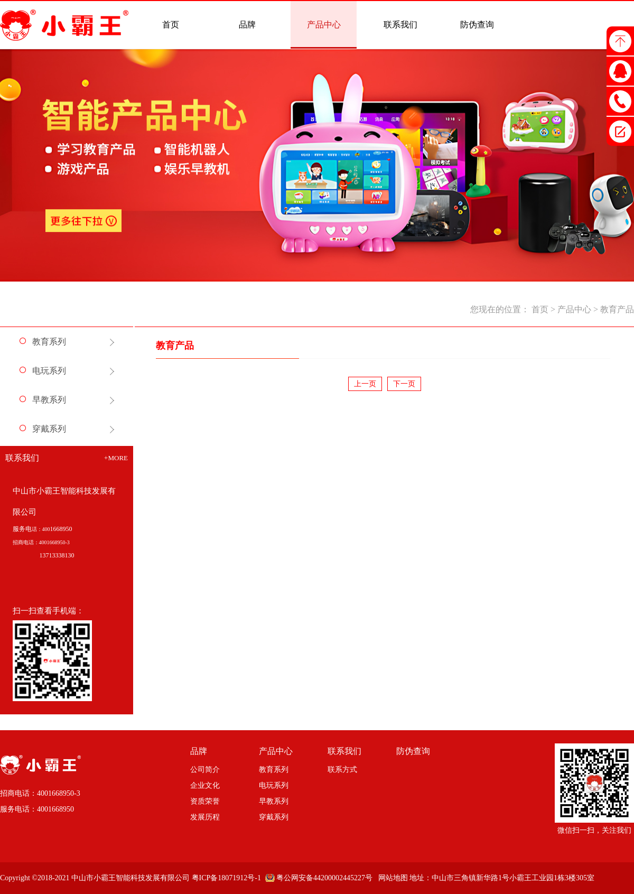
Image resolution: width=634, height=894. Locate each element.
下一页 (404, 384)
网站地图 (391, 878)
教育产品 (617, 309)
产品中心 (574, 309)
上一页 (365, 384)
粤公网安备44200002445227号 (324, 878)
